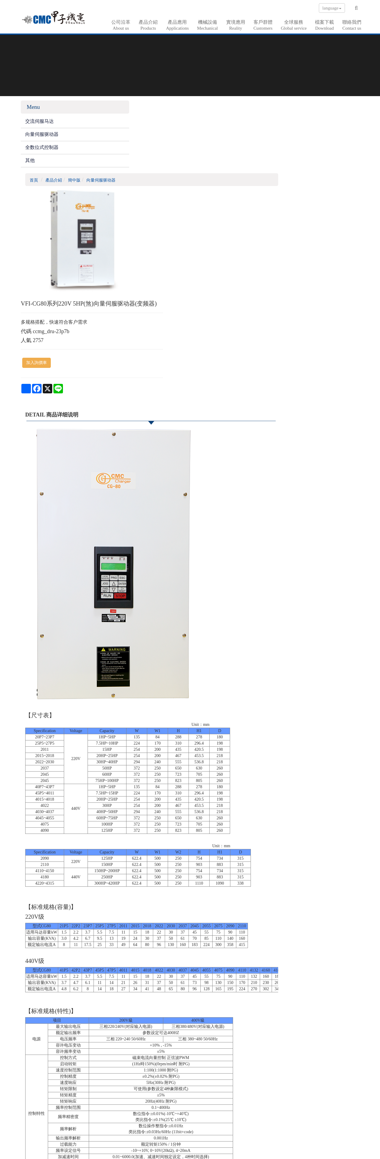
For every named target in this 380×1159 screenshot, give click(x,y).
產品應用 (177, 25)
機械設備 (207, 25)
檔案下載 (324, 25)
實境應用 (235, 25)
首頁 (121, 110)
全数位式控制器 (41, 150)
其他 (30, 163)
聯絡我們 (351, 25)
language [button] (331, 8)
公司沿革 (120, 25)
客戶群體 (263, 25)
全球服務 (294, 25)
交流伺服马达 (39, 124)
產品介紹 (148, 25)
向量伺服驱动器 (41, 137)
